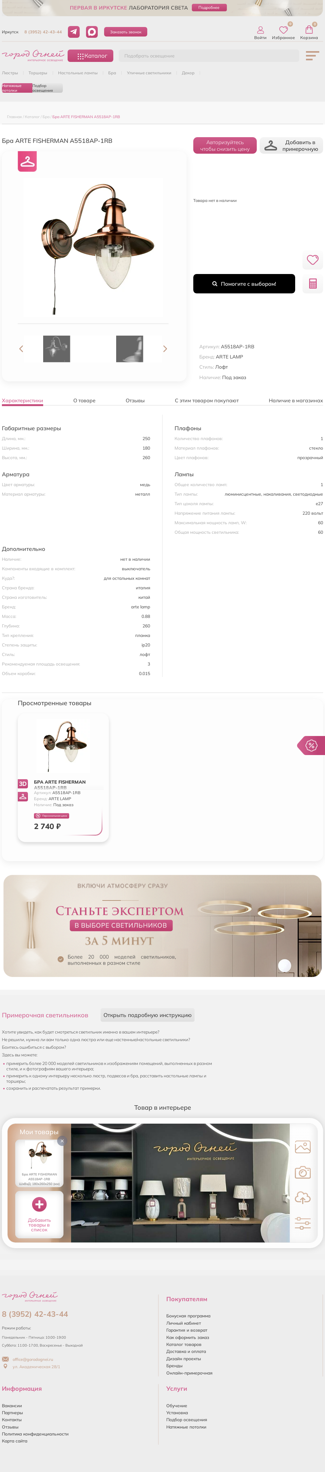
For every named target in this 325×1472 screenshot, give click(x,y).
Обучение (176, 1405)
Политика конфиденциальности (35, 1433)
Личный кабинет (183, 1323)
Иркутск (10, 31)
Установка (177, 1412)
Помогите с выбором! (244, 283)
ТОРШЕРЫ (38, 72)
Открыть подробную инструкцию (147, 1015)
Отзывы (10, 1426)
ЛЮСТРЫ (10, 72)
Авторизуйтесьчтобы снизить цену (225, 145)
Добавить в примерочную (291, 145)
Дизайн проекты (183, 1358)
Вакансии (12, 1405)
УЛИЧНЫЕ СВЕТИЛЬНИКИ (149, 72)
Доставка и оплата (186, 1351)
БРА (112, 72)
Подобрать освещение (149, 56)
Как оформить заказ (187, 1337)
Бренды (174, 1365)
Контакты (12, 1419)
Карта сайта (14, 1440)
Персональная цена (51, 815)
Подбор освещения (42, 88)
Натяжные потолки (12, 88)
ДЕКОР (188, 72)
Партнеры (12, 1412)
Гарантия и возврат (186, 1330)
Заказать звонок (126, 32)
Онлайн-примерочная (189, 1372)
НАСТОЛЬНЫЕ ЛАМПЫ (78, 72)
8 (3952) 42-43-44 (43, 31)
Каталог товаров (184, 1344)
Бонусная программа (188, 1315)
